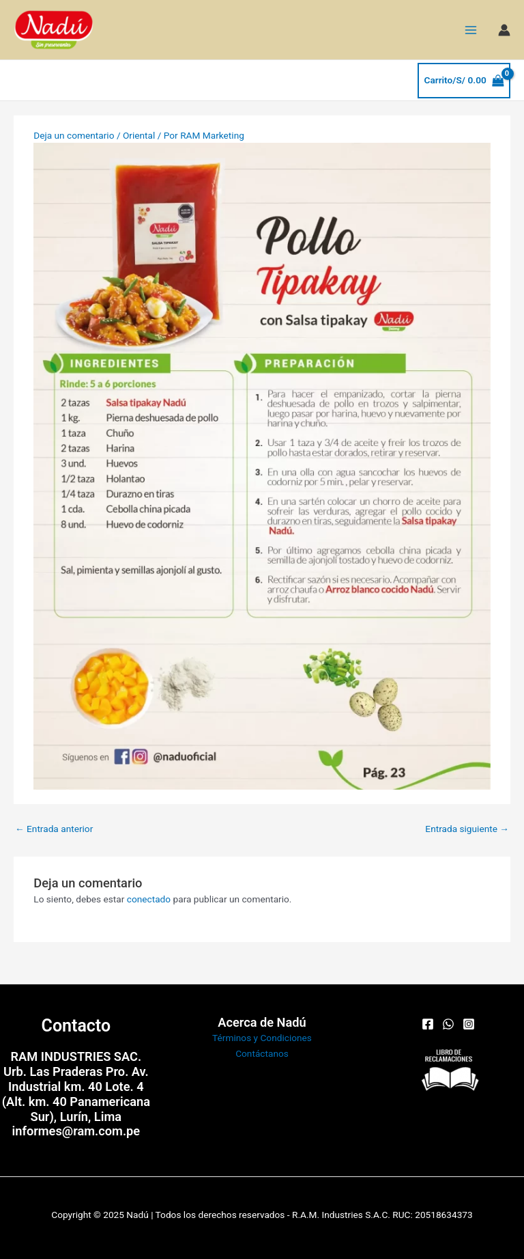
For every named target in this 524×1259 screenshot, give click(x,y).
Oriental (139, 135)
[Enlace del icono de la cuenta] (504, 30)
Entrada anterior (54, 828)
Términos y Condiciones (262, 1037)
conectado (149, 899)
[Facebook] (428, 1024)
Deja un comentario (73, 135)
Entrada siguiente (467, 828)
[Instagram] (469, 1024)
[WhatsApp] (448, 1024)
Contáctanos (262, 1053)
